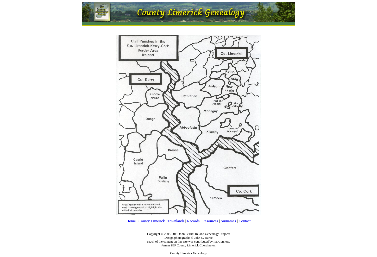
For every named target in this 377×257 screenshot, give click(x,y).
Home (131, 221)
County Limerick (151, 221)
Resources (210, 221)
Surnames (228, 221)
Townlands (176, 221)
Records (193, 221)
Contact (245, 221)
